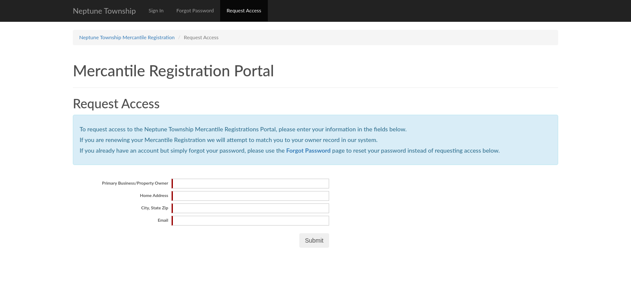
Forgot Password (195, 10)
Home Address (154, 195)
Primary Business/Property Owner (135, 182)
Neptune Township (104, 10)
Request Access (244, 10)
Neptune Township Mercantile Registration (127, 37)
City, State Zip (154, 207)
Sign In (156, 10)
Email (163, 220)
